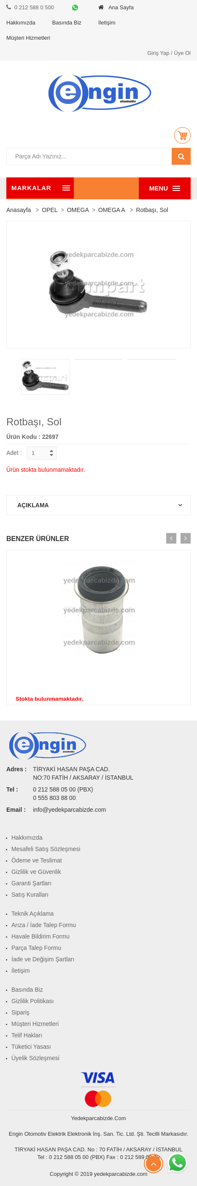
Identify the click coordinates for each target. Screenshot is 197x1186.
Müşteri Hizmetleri (28, 38)
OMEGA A (111, 210)
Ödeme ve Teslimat (36, 860)
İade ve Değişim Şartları (42, 959)
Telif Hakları (26, 1035)
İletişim (106, 22)
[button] (182, 135)
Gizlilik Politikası (32, 1001)
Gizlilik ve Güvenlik (36, 871)
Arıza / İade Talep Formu (43, 925)
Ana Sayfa (116, 7)
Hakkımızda (20, 22)
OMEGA (78, 210)
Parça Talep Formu (36, 947)
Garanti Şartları (31, 883)
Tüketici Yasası (31, 1046)
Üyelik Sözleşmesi (35, 1058)
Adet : (14, 452)
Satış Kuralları (30, 894)
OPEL (49, 210)
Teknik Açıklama (32, 913)
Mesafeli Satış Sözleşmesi (45, 849)
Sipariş (20, 1012)
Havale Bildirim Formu (40, 936)
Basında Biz (66, 22)
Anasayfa (18, 210)
